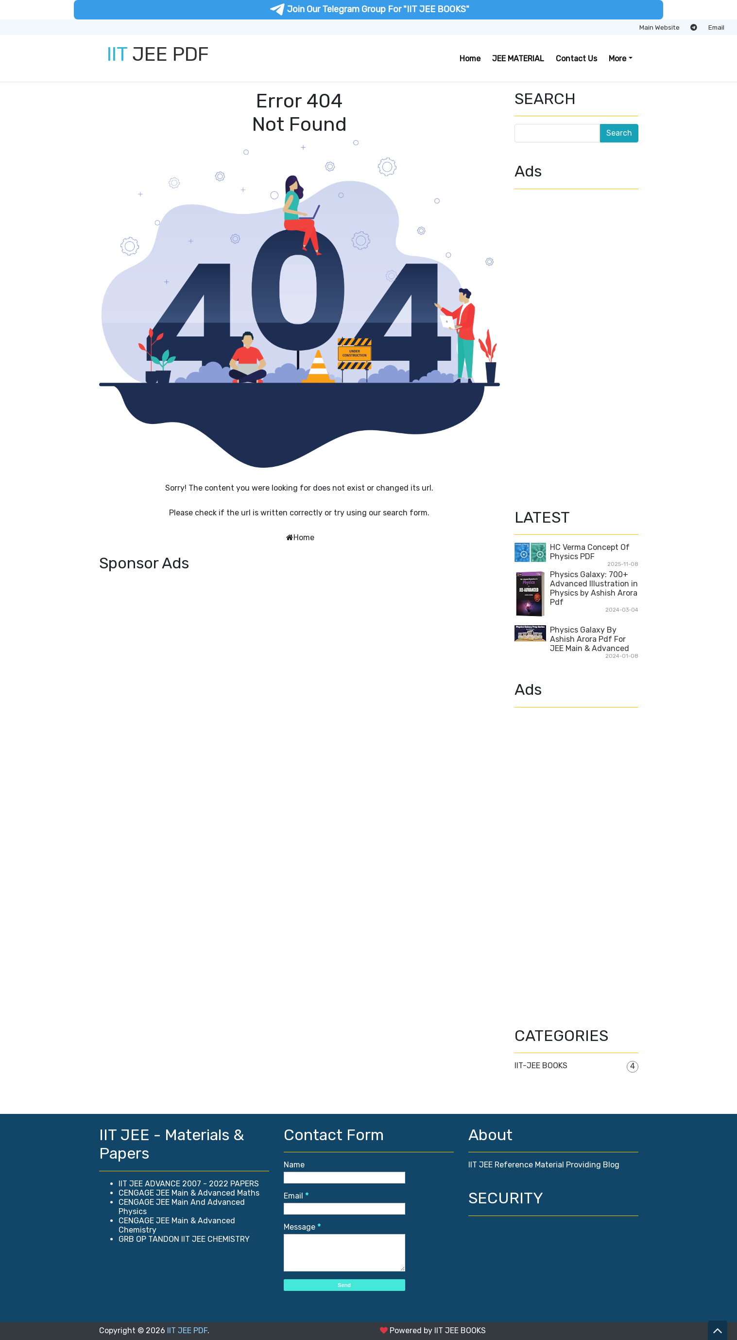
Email (716, 27)
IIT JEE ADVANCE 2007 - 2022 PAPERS (189, 1183)
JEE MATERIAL (518, 58)
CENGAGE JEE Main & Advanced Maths (189, 1193)
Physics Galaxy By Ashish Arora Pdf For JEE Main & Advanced (589, 639)
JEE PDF (158, 54)
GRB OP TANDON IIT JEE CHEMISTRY (184, 1239)
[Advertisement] (299, 645)
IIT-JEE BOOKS (540, 1065)
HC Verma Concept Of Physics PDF (590, 552)
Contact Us (576, 58)
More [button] (617, 58)
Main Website (659, 27)
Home (470, 58)
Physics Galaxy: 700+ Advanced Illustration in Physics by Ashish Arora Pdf (594, 588)
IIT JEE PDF (187, 1330)
